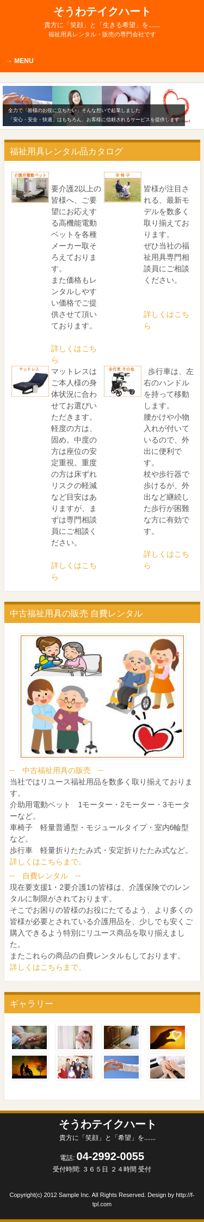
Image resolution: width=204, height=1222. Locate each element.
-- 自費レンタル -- (45, 875)
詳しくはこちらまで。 (48, 861)
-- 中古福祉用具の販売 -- (57, 770)
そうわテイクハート (102, 17)
